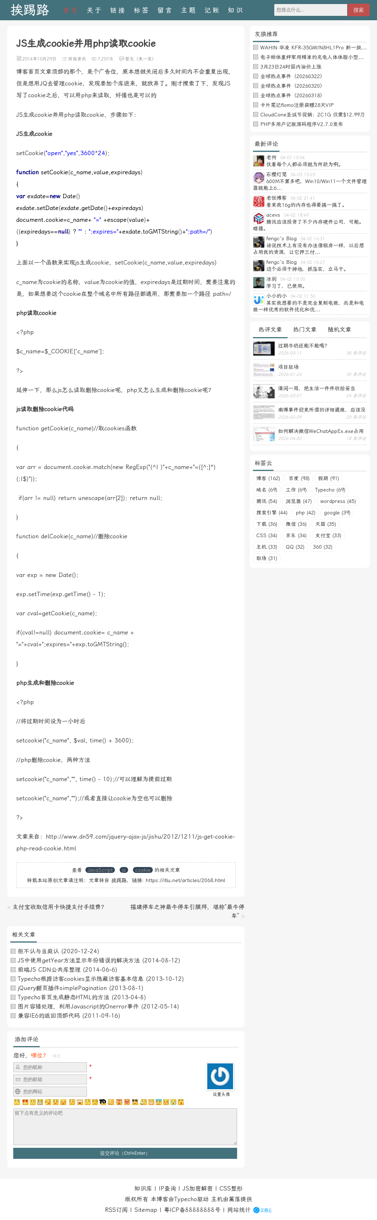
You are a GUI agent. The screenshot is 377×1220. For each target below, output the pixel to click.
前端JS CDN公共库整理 (49, 969)
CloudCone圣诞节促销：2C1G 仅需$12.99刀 (312, 115)
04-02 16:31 (312, 238)
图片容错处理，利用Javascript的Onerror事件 (78, 1006)
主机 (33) (266, 547)
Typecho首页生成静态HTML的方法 (63, 997)
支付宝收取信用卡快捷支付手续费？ (60, 906)
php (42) (306, 512)
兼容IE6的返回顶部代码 (49, 1015)
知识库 (143, 1188)
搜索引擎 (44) (272, 512)
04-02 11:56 (302, 296)
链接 (118, 10)
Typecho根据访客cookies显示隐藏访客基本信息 (81, 978)
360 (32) (322, 547)
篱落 (234, 1199)
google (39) (337, 512)
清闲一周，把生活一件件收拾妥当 (316, 388)
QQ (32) (295, 547)
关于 (95, 10)
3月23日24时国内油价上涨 (290, 67)
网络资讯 (77, 59)
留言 (165, 10)
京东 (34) (296, 535)
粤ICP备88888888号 (192, 1209)
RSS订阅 (116, 1209)
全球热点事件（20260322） (292, 76)
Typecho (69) (330, 490)
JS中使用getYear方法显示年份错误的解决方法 (79, 960)
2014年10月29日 (39, 59)
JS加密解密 (198, 1188)
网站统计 (239, 1209)
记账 (212, 10)
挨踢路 (29, 10)
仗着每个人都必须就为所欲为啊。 (304, 164)
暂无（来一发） (140, 59)
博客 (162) (268, 478)
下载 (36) (266, 524)
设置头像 (221, 1094)
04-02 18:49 (296, 215)
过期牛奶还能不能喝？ (304, 346)
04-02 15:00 (292, 279)
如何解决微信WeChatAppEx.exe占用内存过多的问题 (321, 431)
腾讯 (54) (266, 501)
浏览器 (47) (299, 501)
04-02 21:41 (302, 198)
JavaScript (100, 870)
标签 (142, 10)
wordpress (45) (338, 501)
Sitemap (145, 1209)
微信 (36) (296, 524)
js (124, 870)
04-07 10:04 (292, 157)
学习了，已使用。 (286, 286)
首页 (71, 10)
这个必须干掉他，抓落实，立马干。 (307, 269)
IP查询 (167, 1188)
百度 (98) (299, 478)
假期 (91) (328, 478)
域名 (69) (266, 490)
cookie (143, 870)
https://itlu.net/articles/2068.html (185, 880)
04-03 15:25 (302, 174)
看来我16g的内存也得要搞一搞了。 (306, 205)
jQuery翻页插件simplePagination (62, 988)
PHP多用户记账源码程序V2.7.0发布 (301, 124)
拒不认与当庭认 (38, 951)
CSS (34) (266, 535)
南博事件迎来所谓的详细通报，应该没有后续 (322, 410)
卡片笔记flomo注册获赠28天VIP (297, 105)
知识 (236, 10)
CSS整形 (231, 1188)
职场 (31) (266, 558)
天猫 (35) (325, 524)
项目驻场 (288, 367)
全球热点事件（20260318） (292, 95)
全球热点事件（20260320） (292, 86)
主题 (189, 10)
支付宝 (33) (328, 535)
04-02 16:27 (312, 262)
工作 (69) (296, 490)
